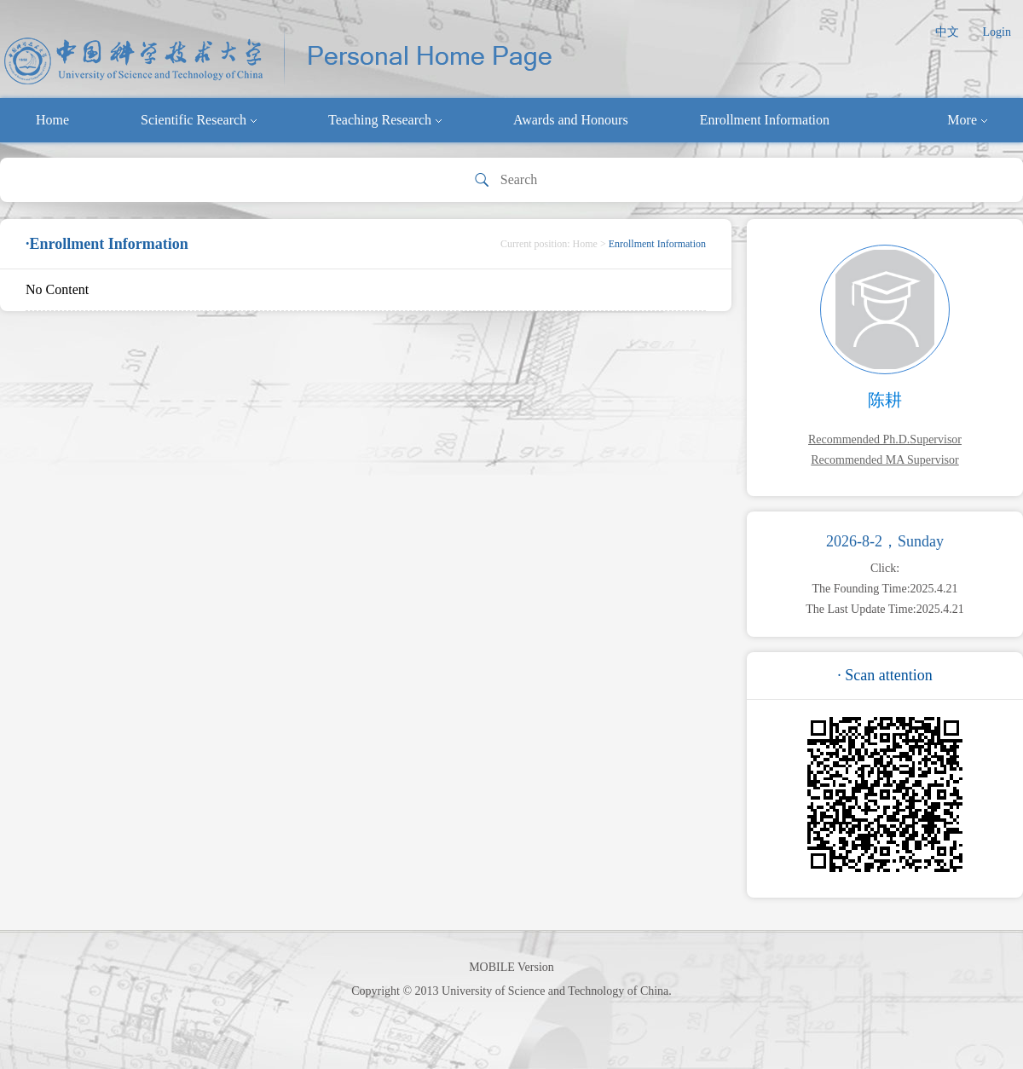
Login (997, 32)
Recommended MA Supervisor (884, 460)
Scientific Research (199, 120)
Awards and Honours (570, 120)
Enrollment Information (764, 120)
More (967, 120)
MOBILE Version (511, 967)
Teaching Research (385, 120)
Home (52, 120)
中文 (947, 32)
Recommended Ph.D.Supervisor (885, 439)
